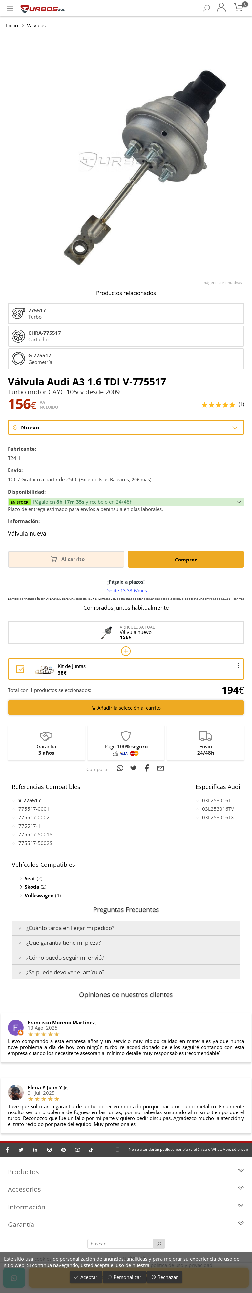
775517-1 (29, 826)
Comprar (186, 559)
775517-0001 (34, 809)
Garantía (126, 1225)
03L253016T (216, 800)
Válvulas (36, 25)
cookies (43, 1258)
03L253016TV (218, 809)
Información (126, 1207)
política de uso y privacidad (181, 1265)
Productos (126, 1172)
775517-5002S (35, 843)
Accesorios (126, 1190)
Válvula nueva (27, 534)
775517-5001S (35, 834)
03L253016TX (218, 817)
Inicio (12, 25)
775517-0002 (34, 817)
